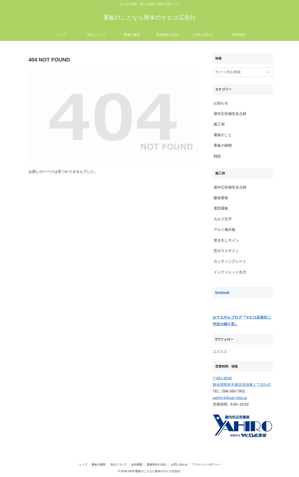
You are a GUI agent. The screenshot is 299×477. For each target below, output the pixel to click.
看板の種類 (99, 464)
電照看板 (221, 208)
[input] (243, 72)
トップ (83, 464)
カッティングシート (230, 261)
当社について (118, 464)
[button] (268, 72)
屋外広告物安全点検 (230, 187)
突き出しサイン (226, 240)
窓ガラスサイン (226, 251)
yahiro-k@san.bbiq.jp (230, 398)
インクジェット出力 (230, 272)
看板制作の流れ (157, 464)
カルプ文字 (223, 219)
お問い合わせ (179, 464)
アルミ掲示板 (224, 230)
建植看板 (221, 198)
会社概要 (137, 464)
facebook (222, 292)
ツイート (220, 351)
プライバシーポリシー (206, 464)
